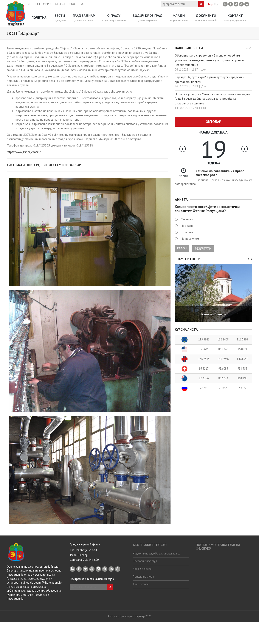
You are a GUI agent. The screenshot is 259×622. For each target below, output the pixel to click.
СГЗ (30, 4)
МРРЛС (47, 4)
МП (38, 4)
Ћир (210, 4)
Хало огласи (141, 584)
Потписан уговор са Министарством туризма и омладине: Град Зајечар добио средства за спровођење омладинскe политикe (213, 98)
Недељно (187, 226)
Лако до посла (142, 569)
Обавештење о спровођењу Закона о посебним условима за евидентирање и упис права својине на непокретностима (210, 60)
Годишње (187, 232)
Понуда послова (143, 576)
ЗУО (81, 4)
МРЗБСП (60, 4)
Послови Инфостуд (145, 561)
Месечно (187, 219)
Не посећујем (190, 239)
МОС (73, 4)
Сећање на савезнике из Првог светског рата (220, 173)
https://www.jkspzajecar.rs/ (24, 152)
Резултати (203, 248)
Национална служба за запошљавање (156, 553)
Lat (217, 4)
